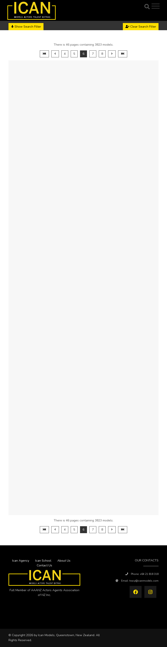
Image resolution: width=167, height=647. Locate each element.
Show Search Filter (26, 27)
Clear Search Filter (140, 27)
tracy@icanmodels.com (144, 580)
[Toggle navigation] (156, 6)
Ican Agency (20, 561)
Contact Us (44, 565)
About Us (63, 561)
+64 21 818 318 (149, 574)
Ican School (43, 561)
